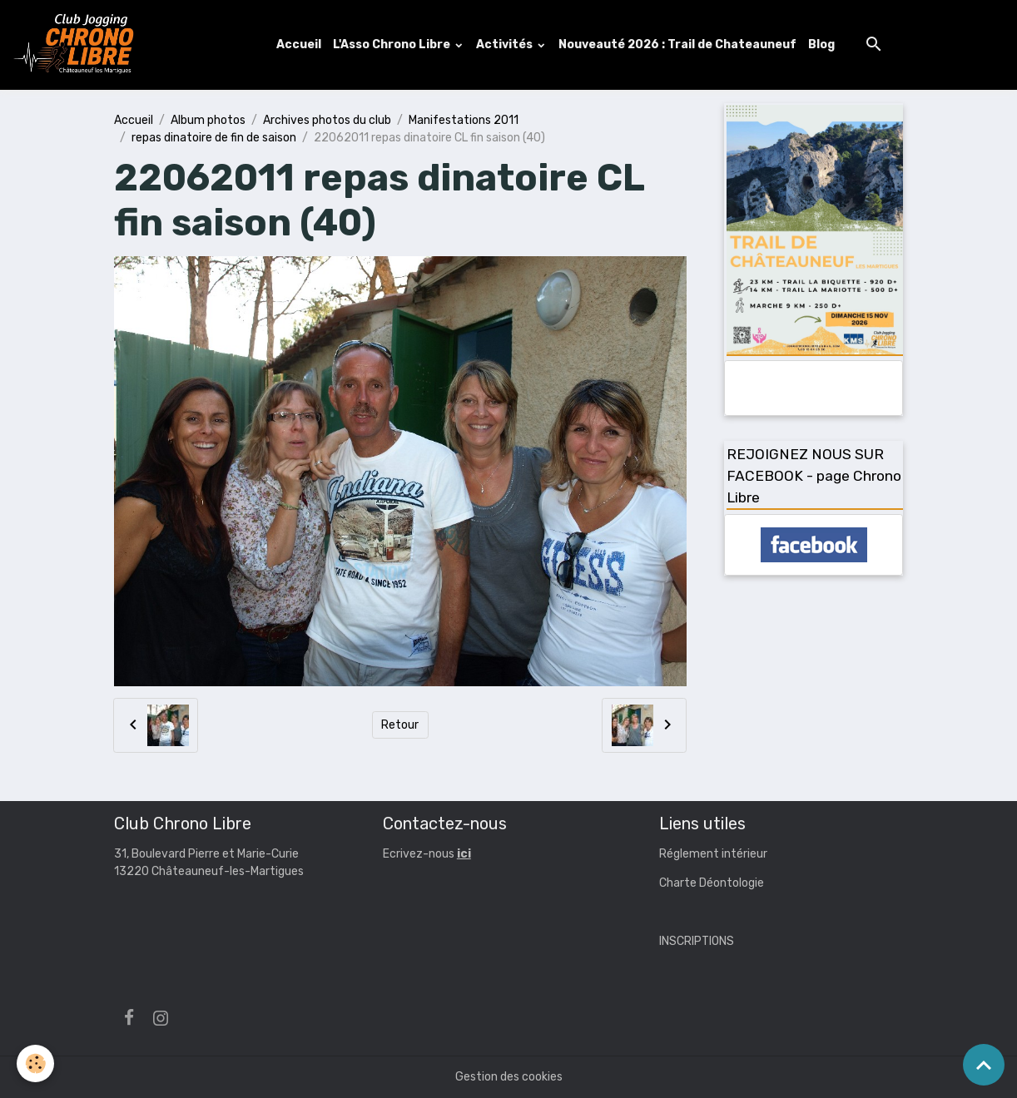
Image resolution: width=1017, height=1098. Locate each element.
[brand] (77, 45)
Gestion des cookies (509, 1077)
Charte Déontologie (711, 883)
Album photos (208, 120)
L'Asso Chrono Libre (393, 44)
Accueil (298, 44)
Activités (505, 44)
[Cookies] (35, 1063)
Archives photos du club (327, 120)
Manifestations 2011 (463, 120)
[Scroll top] (984, 1065)
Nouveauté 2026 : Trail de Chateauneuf (677, 44)
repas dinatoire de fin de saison (213, 138)
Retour (400, 725)
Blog (821, 44)
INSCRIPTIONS (696, 941)
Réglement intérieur (713, 854)
